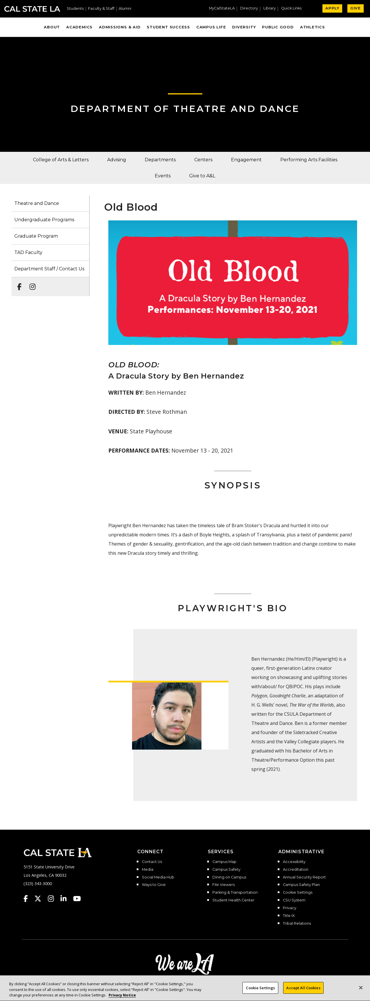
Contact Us (152, 862)
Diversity (244, 27)
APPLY (332, 8)
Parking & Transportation (235, 893)
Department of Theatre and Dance (185, 108)
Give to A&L (202, 176)
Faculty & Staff (101, 9)
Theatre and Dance (36, 203)
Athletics (312, 27)
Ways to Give (154, 885)
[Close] (361, 991)
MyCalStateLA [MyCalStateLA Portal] (222, 8)
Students (75, 9)
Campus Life (211, 27)
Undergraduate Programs (44, 219)
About (52, 27)
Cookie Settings (297, 893)
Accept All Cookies (303, 991)
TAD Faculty (28, 252)
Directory (249, 8)
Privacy (289, 908)
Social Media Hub (158, 877)
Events (163, 176)
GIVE (355, 8)
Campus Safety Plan (301, 885)
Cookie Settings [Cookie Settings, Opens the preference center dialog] (260, 991)
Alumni (125, 9)
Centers (203, 159)
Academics (79, 27)
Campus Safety (226, 870)
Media (147, 870)
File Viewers (223, 885)
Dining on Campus (229, 877)
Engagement (246, 159)
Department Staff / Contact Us (49, 268)
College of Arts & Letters (61, 159)
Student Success (168, 27)
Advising (116, 159)
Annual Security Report (304, 877)
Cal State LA (32, 9)
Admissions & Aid (119, 27)
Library (269, 8)
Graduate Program (36, 236)
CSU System (294, 900)
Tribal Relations (297, 924)
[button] (293, 9)
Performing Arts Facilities (308, 159)
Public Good (277, 27)
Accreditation (295, 870)
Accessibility (294, 862)
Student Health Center (233, 900)
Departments (160, 159)
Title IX (289, 916)
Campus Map (224, 862)
